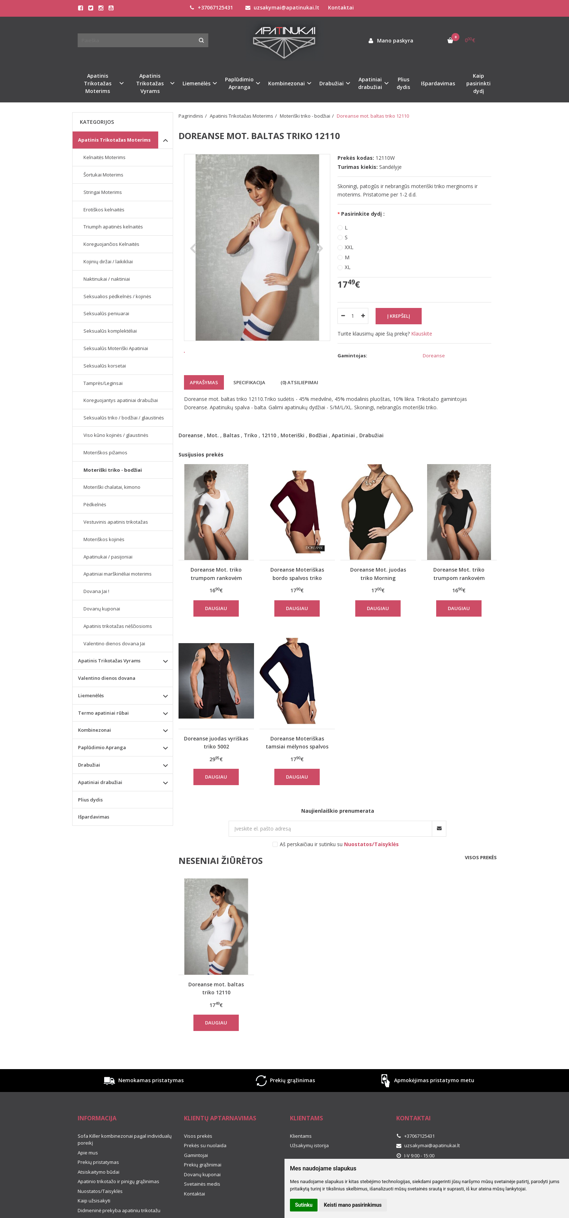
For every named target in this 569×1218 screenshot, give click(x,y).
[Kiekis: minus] (342, 316)
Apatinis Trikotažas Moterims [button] (97, 83)
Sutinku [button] (303, 1205)
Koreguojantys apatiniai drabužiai (120, 400)
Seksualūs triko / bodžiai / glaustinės (123, 417)
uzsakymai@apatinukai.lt (282, 7)
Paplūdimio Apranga (102, 747)
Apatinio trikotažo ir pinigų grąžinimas (118, 1193)
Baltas (231, 447)
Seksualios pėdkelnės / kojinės (117, 296)
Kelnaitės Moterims (104, 157)
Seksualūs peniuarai (106, 313)
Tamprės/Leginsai (103, 383)
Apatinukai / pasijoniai (107, 556)
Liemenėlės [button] (196, 83)
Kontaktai (341, 7)
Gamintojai (196, 1167)
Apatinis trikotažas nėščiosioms (117, 626)
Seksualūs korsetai (104, 365)
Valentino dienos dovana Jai (114, 643)
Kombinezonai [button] (286, 83)
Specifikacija (249, 394)
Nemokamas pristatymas (143, 1092)
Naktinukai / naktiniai (106, 279)
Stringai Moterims (102, 192)
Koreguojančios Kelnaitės (111, 244)
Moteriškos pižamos (105, 452)
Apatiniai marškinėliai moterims (117, 574)
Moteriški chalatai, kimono (111, 487)
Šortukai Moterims (103, 174)
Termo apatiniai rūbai (103, 713)
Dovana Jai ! (96, 591)
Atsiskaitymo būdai (98, 1184)
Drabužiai (371, 447)
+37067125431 (211, 7)
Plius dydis (403, 83)
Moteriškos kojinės (103, 539)
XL (348, 267)
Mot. (213, 447)
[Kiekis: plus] (363, 316)
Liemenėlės (91, 695)
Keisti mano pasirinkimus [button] (353, 1205)
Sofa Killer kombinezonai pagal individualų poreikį (125, 1152)
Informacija (97, 1130)
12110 (269, 447)
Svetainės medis (202, 1196)
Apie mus (88, 1165)
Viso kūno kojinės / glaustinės (115, 435)
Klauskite (421, 333)
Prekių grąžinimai (202, 1177)
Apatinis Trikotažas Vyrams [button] (150, 83)
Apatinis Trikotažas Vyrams (109, 660)
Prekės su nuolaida (205, 1157)
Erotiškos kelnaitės (103, 209)
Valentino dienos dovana (106, 678)
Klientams (306, 1130)
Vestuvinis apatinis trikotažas (115, 522)
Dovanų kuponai (101, 608)
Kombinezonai (94, 730)
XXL (349, 247)
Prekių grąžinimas (284, 1092)
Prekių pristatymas (98, 1174)
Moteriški (292, 447)
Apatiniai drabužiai (100, 782)
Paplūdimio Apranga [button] (239, 83)
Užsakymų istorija (309, 1157)
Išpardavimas (438, 83)
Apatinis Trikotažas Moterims (114, 140)
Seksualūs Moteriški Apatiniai (115, 348)
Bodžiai (318, 447)
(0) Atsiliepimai (299, 394)
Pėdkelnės (94, 504)
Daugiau (216, 620)
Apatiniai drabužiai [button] (370, 83)
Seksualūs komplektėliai (110, 331)
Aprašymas (204, 394)
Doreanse (190, 447)
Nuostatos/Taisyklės (100, 1203)
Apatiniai (343, 447)
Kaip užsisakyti (94, 1213)
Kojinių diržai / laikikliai (108, 261)
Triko (250, 447)
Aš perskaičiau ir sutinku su (339, 856)
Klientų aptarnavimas (220, 1130)
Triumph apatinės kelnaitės (113, 226)
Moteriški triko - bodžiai (112, 470)
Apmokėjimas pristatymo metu (426, 1092)
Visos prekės (481, 869)
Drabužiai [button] (331, 83)
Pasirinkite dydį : (363, 213)
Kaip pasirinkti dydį (478, 83)
